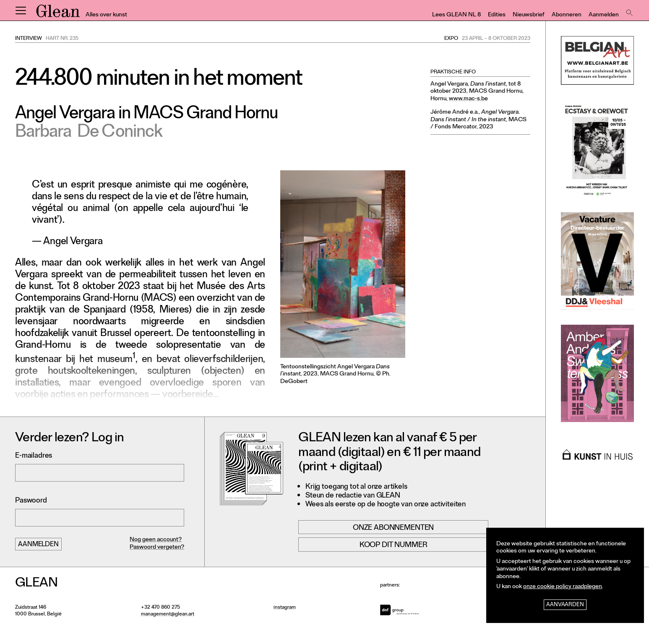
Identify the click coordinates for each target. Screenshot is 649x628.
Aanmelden (604, 15)
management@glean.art (167, 614)
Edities (497, 15)
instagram (285, 608)
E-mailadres (33, 456)
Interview (28, 39)
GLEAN (58, 14)
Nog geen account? (156, 540)
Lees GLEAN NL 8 (456, 15)
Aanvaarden (565, 605)
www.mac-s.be (468, 99)
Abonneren (566, 15)
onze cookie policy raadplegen (562, 587)
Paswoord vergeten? (157, 547)
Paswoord (31, 501)
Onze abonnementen (393, 528)
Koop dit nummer (393, 545)
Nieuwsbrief (529, 15)
